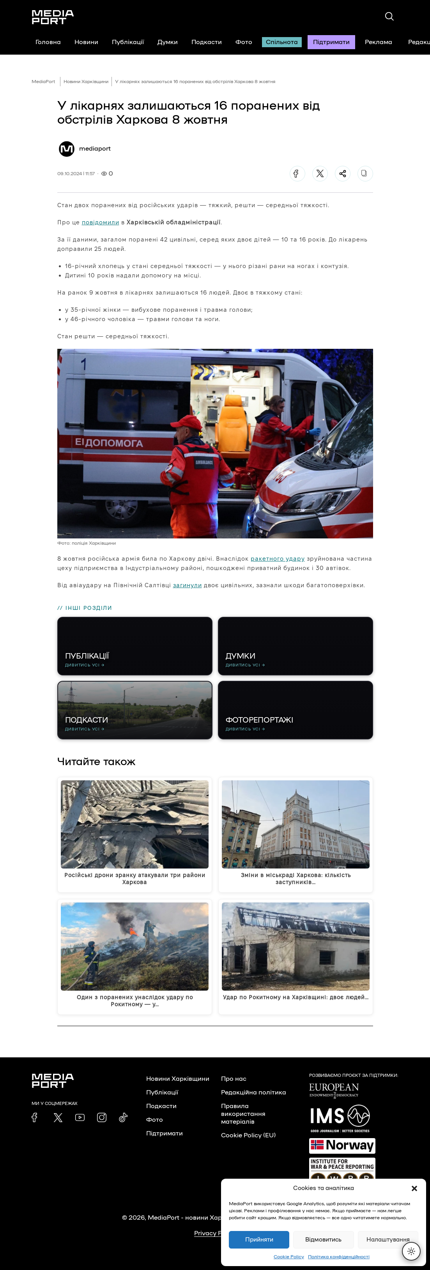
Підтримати (331, 42)
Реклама (378, 42)
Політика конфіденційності (339, 1256)
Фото (243, 42)
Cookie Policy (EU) (248, 1135)
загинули (187, 585)
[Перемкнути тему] (411, 1251)
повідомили (100, 222)
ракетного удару (278, 558)
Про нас (233, 1079)
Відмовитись (323, 1240)
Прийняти (259, 1240)
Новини (86, 42)
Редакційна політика (253, 1092)
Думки (167, 42)
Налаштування (388, 1240)
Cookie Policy (289, 1256)
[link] (36, 1117)
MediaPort (43, 81)
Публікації (128, 42)
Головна (48, 42)
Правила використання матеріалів (243, 1114)
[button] (414, 1188)
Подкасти (206, 42)
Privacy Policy (215, 1233)
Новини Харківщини (86, 81)
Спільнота (282, 42)
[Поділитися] (342, 173)
